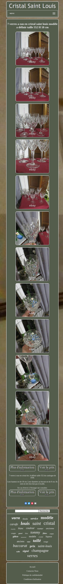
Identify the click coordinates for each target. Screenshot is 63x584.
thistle (25, 519)
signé (26, 551)
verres (32, 555)
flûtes (45, 533)
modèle (47, 517)
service (34, 518)
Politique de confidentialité (32, 575)
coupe (13, 533)
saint (36, 523)
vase (28, 542)
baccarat (20, 545)
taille (18, 552)
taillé (37, 540)
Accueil (32, 567)
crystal (41, 537)
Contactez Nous (32, 571)
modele (32, 536)
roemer (40, 528)
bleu (26, 533)
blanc (20, 528)
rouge (46, 542)
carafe (14, 524)
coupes (52, 533)
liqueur (49, 536)
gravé (20, 533)
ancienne (50, 528)
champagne (40, 550)
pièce (15, 536)
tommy (35, 532)
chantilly (13, 529)
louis (25, 523)
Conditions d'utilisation (32, 579)
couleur (30, 528)
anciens (20, 541)
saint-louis (45, 546)
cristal (49, 523)
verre (16, 518)
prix (32, 546)
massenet (23, 537)
